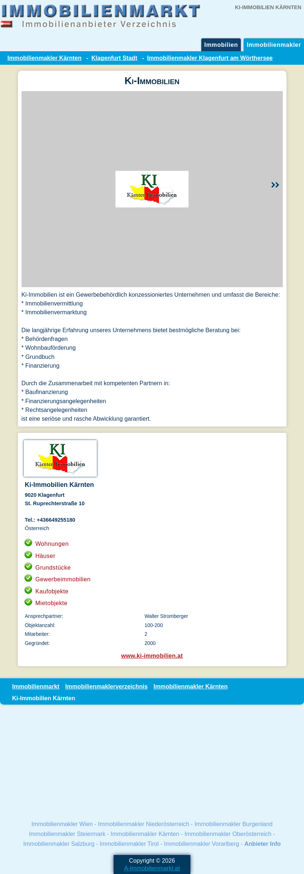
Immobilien (221, 44)
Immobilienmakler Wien (62, 824)
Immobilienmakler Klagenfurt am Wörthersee (210, 58)
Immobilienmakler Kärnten (44, 58)
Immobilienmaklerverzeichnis (106, 686)
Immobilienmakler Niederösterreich (143, 824)
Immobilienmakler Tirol (129, 843)
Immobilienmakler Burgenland (233, 824)
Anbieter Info (262, 843)
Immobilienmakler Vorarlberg (201, 843)
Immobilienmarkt (35, 686)
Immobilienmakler (274, 44)
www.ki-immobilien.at (152, 655)
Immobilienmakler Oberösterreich (228, 833)
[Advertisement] (152, 761)
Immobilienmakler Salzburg (59, 843)
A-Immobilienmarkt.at (152, 868)
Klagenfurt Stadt (114, 58)
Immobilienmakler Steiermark (67, 833)
